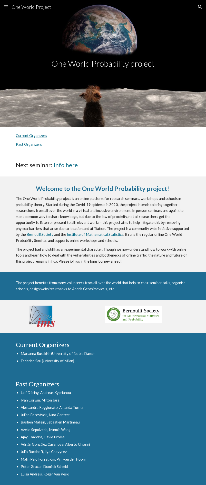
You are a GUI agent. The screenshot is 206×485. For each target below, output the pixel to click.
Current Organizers (31, 136)
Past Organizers (29, 144)
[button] (6, 6)
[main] (103, 63)
